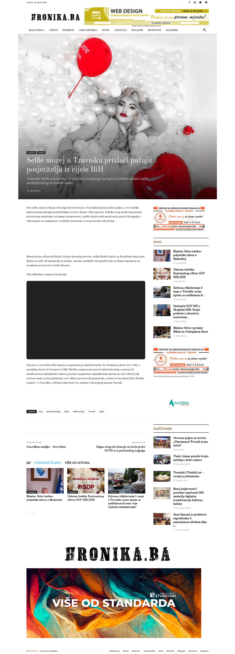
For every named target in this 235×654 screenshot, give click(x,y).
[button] (205, 30)
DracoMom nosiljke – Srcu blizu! (46, 447)
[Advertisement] (88, 235)
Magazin (137, 30)
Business (68, 30)
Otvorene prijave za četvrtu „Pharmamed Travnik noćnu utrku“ (190, 442)
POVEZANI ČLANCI (47, 463)
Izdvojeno (31, 152)
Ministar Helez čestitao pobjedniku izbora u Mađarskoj (187, 255)
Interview (154, 30)
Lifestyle (120, 30)
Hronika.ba (33, 651)
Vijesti (53, 30)
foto (41, 411)
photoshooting (53, 411)
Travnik (91, 411)
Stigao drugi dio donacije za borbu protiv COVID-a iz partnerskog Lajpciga (120, 449)
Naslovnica (36, 30)
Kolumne (172, 30)
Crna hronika (88, 30)
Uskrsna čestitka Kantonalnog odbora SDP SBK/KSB (189, 273)
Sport (106, 30)
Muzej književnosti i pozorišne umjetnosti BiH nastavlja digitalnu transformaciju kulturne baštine (188, 496)
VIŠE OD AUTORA (77, 463)
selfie (66, 411)
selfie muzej (78, 411)
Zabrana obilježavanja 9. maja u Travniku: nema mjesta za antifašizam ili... (189, 292)
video (101, 411)
